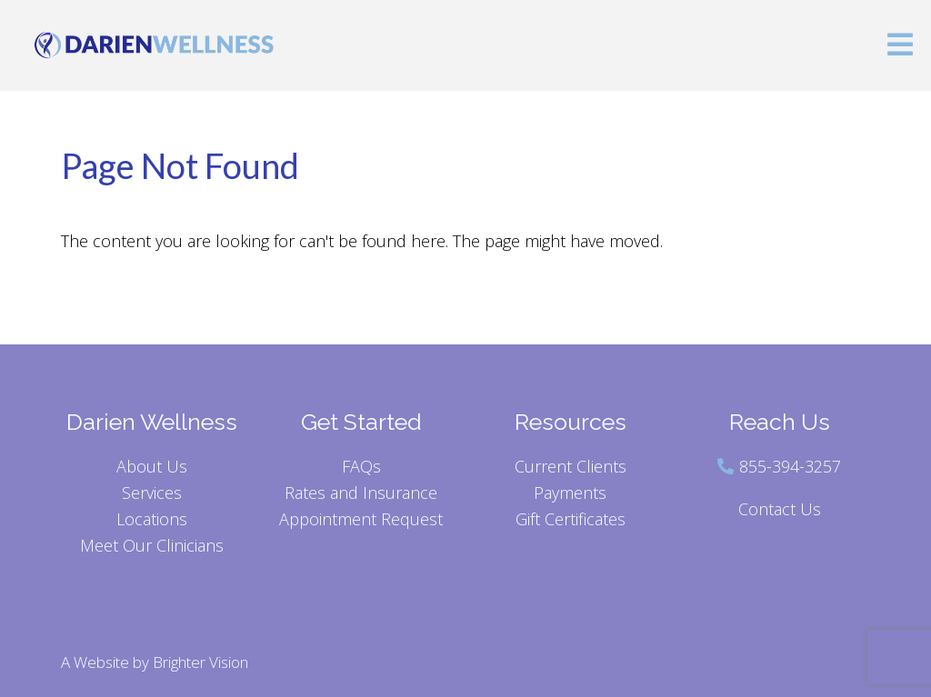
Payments (570, 492)
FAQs (361, 466)
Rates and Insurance (361, 492)
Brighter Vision (200, 662)
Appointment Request (361, 519)
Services (152, 492)
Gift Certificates (571, 519)
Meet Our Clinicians (152, 545)
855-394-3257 (790, 466)
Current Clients (570, 466)
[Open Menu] (900, 46)
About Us (151, 466)
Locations (151, 519)
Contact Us (779, 509)
